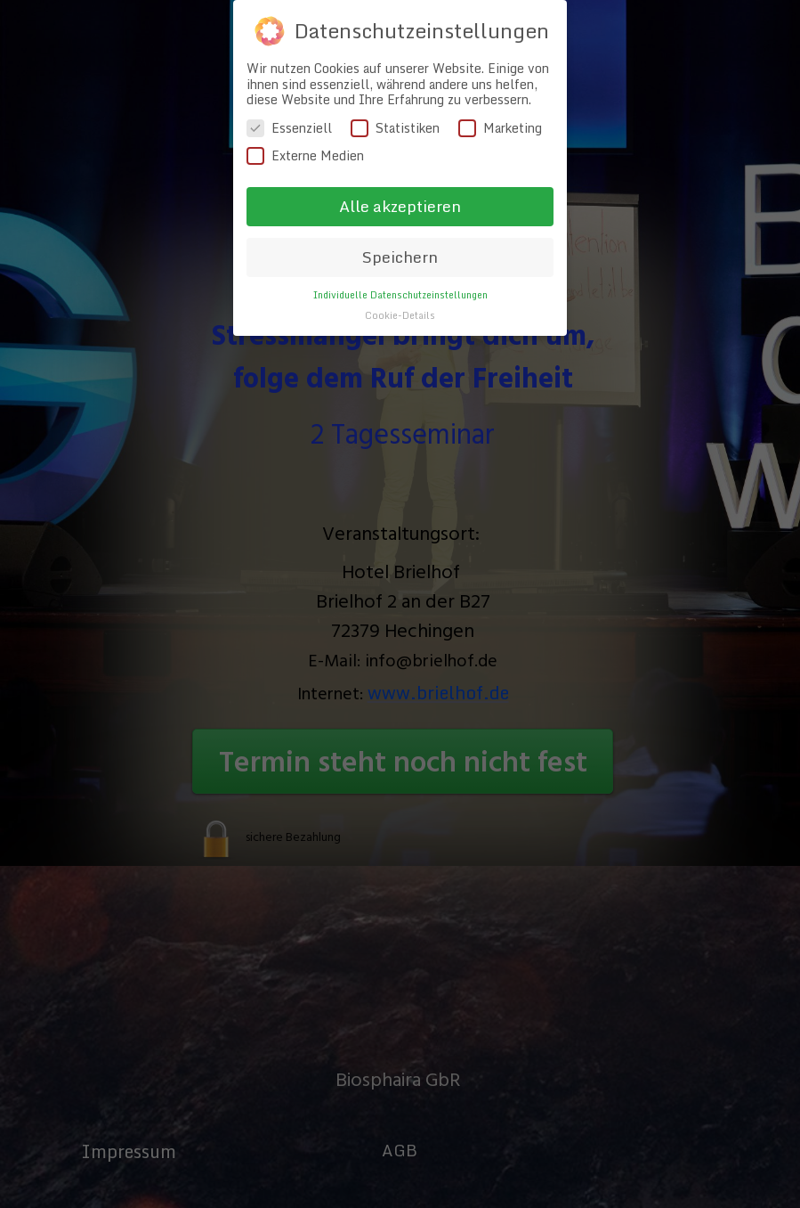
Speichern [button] (400, 225)
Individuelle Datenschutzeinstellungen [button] (400, 262)
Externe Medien (305, 124)
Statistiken (395, 95)
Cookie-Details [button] (400, 282)
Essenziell (289, 95)
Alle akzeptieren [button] (400, 174)
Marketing (500, 95)
